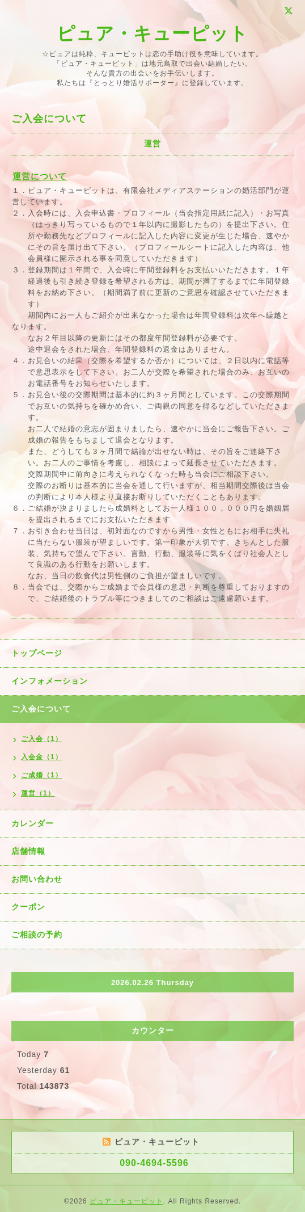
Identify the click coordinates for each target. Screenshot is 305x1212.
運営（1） (38, 793)
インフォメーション (49, 680)
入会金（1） (41, 757)
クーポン (28, 906)
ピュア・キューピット (152, 33)
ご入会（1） (41, 739)
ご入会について (41, 708)
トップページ (36, 653)
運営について (39, 176)
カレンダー (32, 823)
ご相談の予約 (36, 934)
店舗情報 (28, 851)
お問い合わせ (36, 878)
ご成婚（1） (41, 775)
